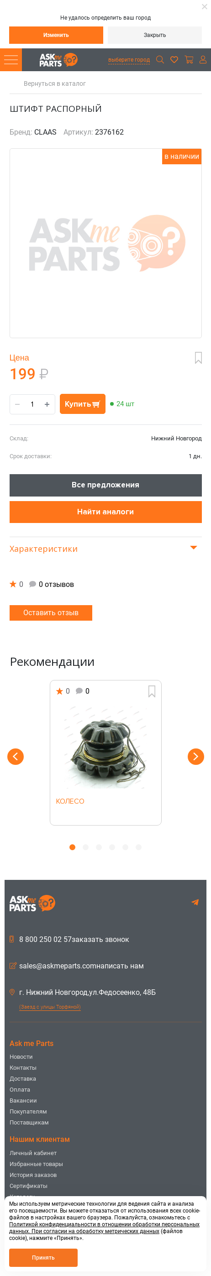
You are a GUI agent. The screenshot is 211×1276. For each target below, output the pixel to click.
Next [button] (196, 756)
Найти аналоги (105, 512)
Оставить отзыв (51, 612)
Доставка (23, 1078)
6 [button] (139, 847)
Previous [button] (15, 756)
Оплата (20, 1089)
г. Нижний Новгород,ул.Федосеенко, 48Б (83, 992)
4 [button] (112, 847)
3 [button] (99, 847)
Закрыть (155, 35)
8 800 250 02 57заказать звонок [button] (69, 939)
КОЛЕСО (70, 802)
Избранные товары (36, 1164)
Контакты (23, 1067)
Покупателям (28, 1111)
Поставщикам (29, 1122)
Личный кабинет (33, 1153)
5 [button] (125, 847)
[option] (106, 753)
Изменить (56, 35)
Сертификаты (28, 1185)
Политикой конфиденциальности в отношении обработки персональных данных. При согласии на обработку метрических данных (104, 1227)
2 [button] (86, 847)
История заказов (33, 1174)
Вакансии (23, 1100)
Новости (21, 1056)
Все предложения (105, 485)
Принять (43, 1258)
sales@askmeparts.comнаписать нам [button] (77, 966)
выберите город (129, 60)
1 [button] (72, 847)
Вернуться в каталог (55, 83)
